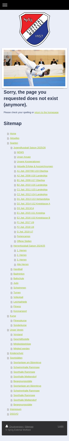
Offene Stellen (24, 241)
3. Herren (22, 259)
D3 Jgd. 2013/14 (25, 208)
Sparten (14, 143)
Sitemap (29, 426)
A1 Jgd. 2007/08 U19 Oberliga (32, 171)
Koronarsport (20, 311)
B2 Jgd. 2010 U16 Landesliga (32, 185)
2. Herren (22, 255)
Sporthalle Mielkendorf (24, 376)
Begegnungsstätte (22, 381)
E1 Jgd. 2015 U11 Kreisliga (31, 213)
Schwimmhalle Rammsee (26, 367)
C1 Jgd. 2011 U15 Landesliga (32, 189)
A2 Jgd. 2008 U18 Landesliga (32, 175)
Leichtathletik (20, 302)
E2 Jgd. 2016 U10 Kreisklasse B (33, 218)
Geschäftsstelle (21, 339)
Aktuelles (14, 138)
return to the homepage (46, 112)
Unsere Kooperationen (28, 161)
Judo (15, 283)
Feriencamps (23, 236)
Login (60, 426)
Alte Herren (23, 264)
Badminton (18, 274)
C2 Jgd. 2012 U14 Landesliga (32, 194)
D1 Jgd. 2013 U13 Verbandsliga (33, 199)
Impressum (15, 409)
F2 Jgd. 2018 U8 (25, 227)
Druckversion (15, 426)
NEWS (20, 152)
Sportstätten (16, 358)
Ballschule (18, 278)
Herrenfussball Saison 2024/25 (29, 246)
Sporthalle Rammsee (24, 372)
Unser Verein (16, 330)
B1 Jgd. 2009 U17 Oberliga (31, 180)
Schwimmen (19, 287)
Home (13, 133)
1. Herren (22, 250)
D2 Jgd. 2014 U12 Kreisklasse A (33, 203)
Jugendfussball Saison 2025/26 (29, 147)
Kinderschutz (16, 353)
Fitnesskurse (19, 320)
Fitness (17, 306)
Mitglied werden (21, 348)
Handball (18, 269)
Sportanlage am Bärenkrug (27, 362)
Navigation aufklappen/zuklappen (34, 5)
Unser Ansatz (24, 157)
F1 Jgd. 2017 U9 (25, 222)
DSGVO (14, 414)
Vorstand (18, 334)
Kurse (13, 316)
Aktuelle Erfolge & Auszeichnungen (35, 166)
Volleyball (18, 297)
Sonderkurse (19, 325)
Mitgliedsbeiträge (22, 344)
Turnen (17, 292)
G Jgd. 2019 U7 (25, 231)
